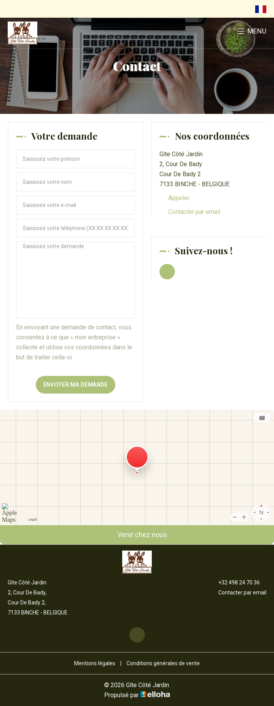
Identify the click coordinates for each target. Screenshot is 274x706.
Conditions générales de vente (163, 663)
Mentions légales (94, 663)
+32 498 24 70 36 (234, 582)
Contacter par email (194, 211)
